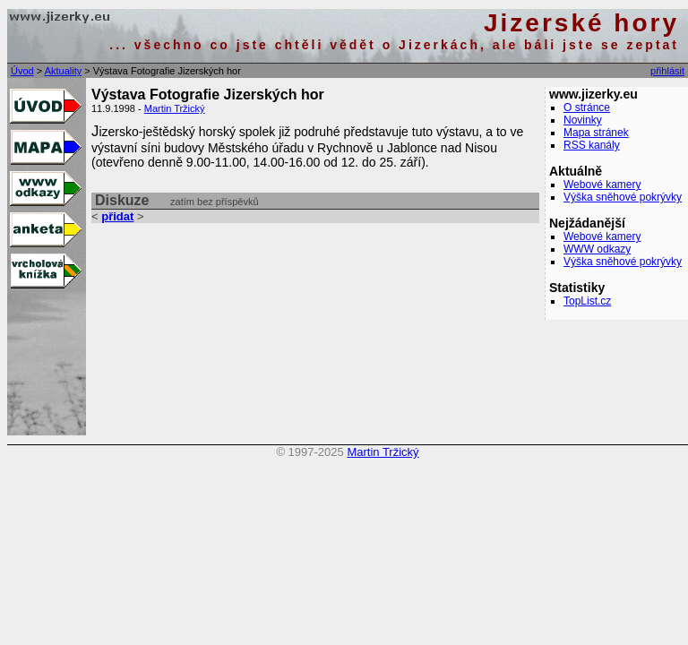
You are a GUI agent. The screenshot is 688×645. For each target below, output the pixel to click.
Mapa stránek (596, 132)
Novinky (582, 120)
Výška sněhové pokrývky (622, 197)
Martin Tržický (174, 108)
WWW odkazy (597, 249)
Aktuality (63, 70)
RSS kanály (591, 145)
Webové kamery (602, 184)
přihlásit (667, 70)
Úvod (22, 70)
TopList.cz (587, 301)
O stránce (586, 107)
